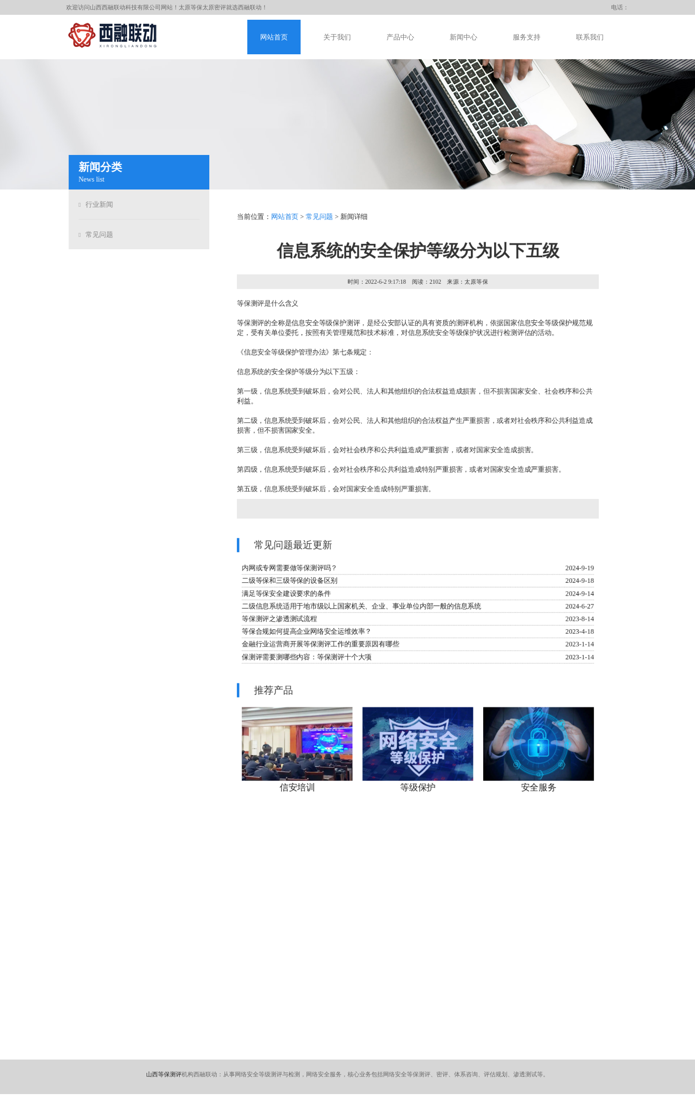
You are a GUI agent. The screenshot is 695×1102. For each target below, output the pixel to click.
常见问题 (98, 234)
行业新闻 (98, 204)
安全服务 (539, 790)
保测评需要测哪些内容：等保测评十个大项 (305, 658)
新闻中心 (463, 37)
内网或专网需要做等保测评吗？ (288, 568)
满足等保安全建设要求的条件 (285, 594)
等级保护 (418, 790)
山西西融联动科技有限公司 (125, 7)
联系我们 (590, 37)
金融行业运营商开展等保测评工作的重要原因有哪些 (319, 645)
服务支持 (527, 37)
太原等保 (190, 7)
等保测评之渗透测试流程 (278, 619)
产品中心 (400, 37)
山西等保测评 (164, 1074)
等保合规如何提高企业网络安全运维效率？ (305, 632)
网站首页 (274, 37)
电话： (620, 7)
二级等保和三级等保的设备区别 (288, 581)
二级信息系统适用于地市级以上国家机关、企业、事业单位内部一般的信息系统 (361, 606)
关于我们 (337, 37)
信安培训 (296, 790)
